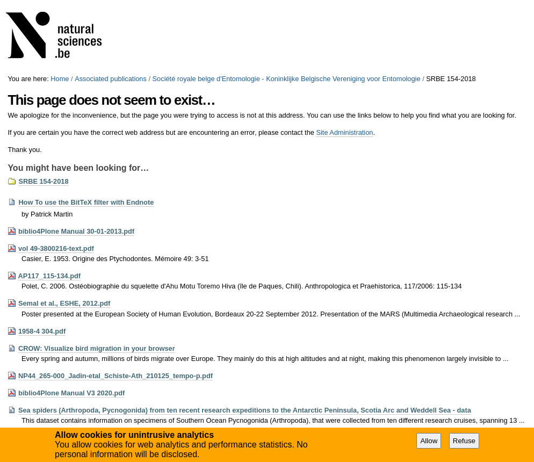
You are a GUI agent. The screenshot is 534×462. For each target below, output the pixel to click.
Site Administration (344, 132)
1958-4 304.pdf (42, 331)
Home (59, 79)
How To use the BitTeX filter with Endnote (86, 202)
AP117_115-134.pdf (49, 276)
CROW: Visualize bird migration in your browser (96, 348)
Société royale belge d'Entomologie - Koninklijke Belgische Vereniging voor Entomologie (287, 79)
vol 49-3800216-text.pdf (56, 248)
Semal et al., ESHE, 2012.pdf (64, 303)
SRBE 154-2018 (43, 181)
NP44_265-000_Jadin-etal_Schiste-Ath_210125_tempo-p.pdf (115, 376)
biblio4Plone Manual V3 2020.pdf (71, 393)
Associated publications (111, 79)
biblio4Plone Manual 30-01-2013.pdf (76, 231)
